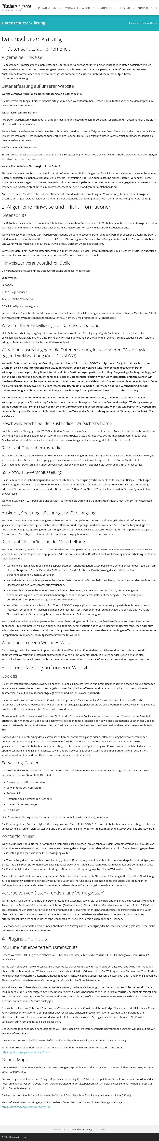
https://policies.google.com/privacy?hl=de (26, 1052)
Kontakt (143, 7)
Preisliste (125, 7)
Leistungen (104, 7)
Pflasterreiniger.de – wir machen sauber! (64, 7)
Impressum (59, 1130)
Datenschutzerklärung (81, 1130)
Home (132, 23)
